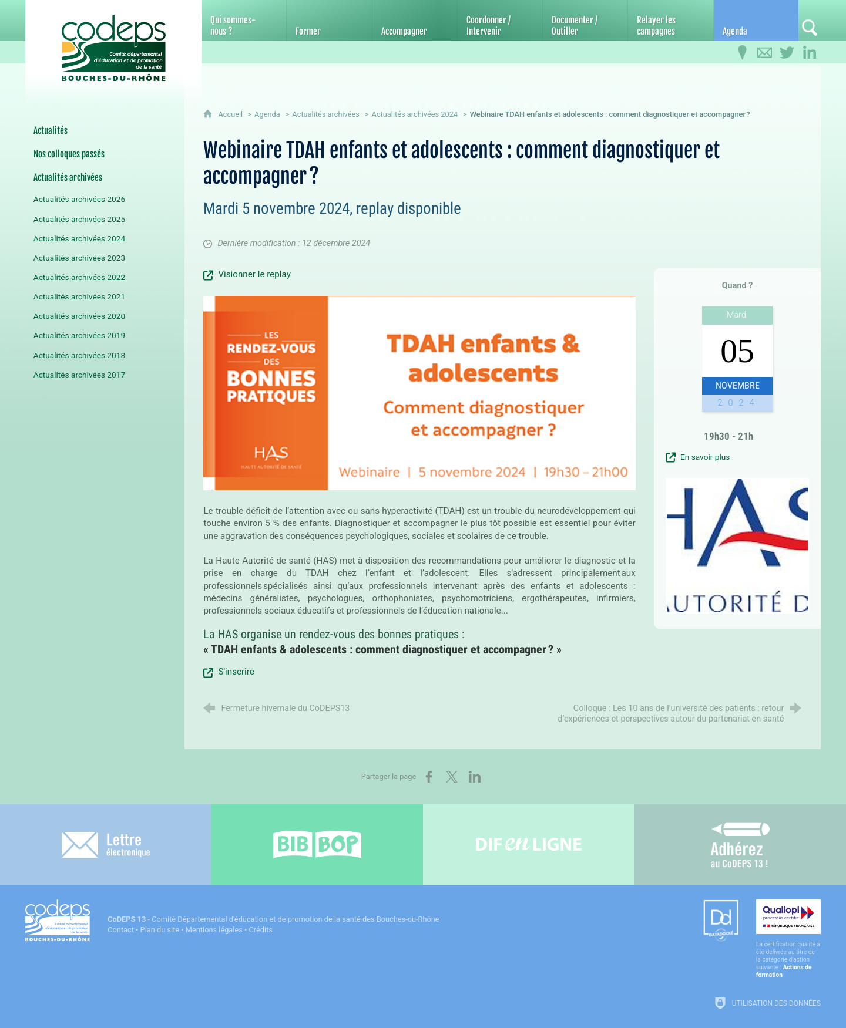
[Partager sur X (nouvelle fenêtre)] (452, 777)
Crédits (261, 929)
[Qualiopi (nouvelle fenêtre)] (788, 939)
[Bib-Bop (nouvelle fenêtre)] (317, 844)
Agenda (267, 114)
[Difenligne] (528, 844)
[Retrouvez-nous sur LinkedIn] (809, 53)
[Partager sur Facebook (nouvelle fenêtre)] (429, 777)
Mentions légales (214, 929)
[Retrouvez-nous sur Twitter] (787, 53)
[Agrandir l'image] (419, 392)
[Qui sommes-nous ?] (244, 20)
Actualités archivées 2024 (415, 114)
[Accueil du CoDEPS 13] (113, 42)
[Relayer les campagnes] (670, 20)
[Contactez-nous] (765, 53)
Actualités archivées (326, 114)
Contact (121, 929)
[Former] (329, 20)
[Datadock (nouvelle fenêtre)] (720, 921)
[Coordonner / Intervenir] (500, 20)
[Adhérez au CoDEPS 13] (740, 844)
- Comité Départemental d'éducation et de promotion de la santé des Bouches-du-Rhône (273, 919)
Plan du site (160, 929)
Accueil (231, 114)
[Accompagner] (414, 20)
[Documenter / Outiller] (585, 20)
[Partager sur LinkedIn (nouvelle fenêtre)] (475, 777)
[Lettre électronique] (106, 844)
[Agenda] (756, 20)
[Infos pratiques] (742, 53)
